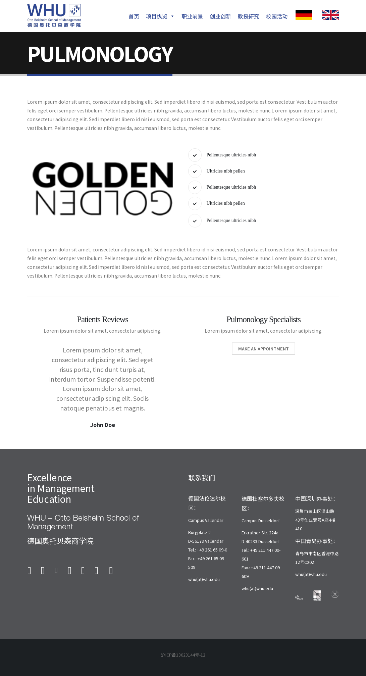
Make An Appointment (263, 358)
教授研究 (248, 16)
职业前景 (192, 16)
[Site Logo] (54, 16)
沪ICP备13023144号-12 (183, 654)
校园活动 (276, 16)
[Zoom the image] (304, 14)
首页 (133, 16)
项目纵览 (160, 16)
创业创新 (220, 16)
